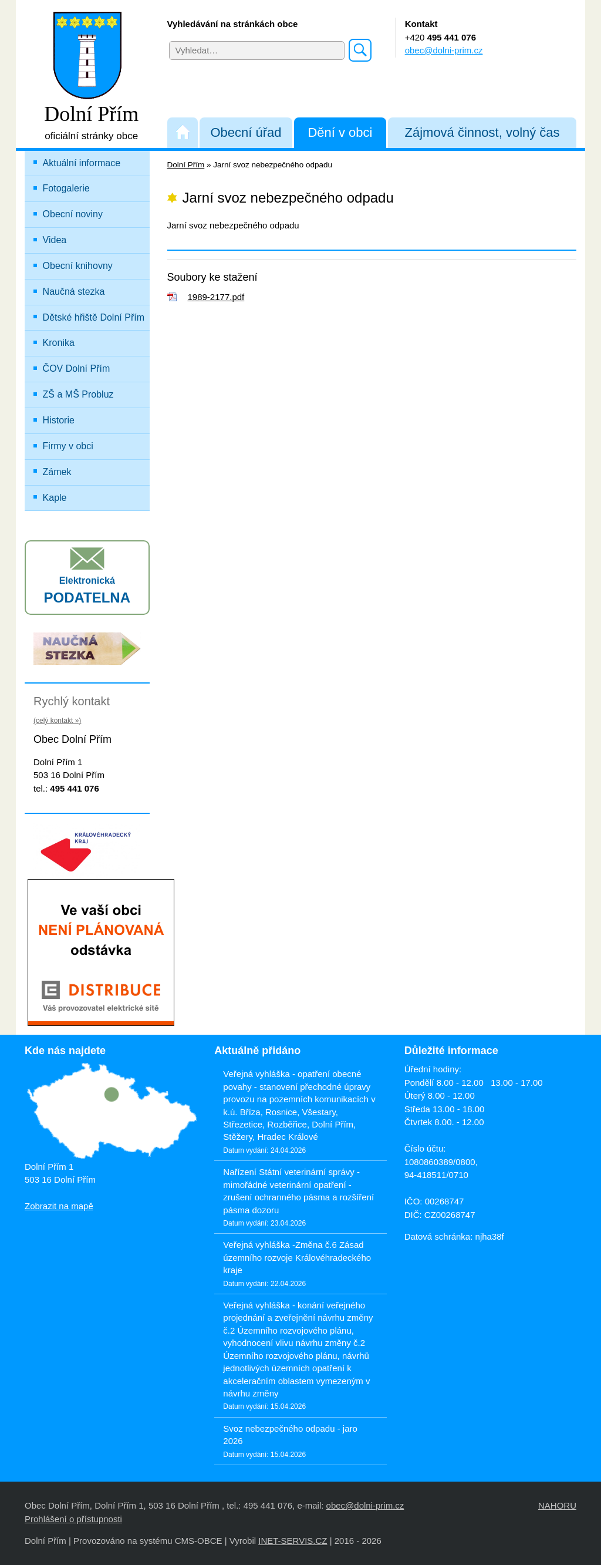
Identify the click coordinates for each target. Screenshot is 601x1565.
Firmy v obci (68, 446)
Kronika (59, 343)
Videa (55, 240)
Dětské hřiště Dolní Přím (93, 317)
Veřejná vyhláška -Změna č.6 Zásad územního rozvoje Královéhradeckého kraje (297, 1257)
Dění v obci (340, 132)
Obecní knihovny (78, 266)
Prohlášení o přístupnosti (73, 1519)
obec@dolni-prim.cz (444, 50)
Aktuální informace (82, 163)
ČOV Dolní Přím (76, 368)
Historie (59, 420)
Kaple (55, 498)
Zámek (57, 472)
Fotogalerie (66, 188)
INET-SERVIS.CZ (292, 1541)
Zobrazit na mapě (59, 1206)
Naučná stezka (74, 292)
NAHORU (557, 1505)
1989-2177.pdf (216, 297)
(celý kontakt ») (57, 720)
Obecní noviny (73, 214)
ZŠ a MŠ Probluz (95, 391)
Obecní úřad (245, 132)
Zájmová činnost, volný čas (482, 132)
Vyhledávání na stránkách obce (232, 24)
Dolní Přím (186, 164)
